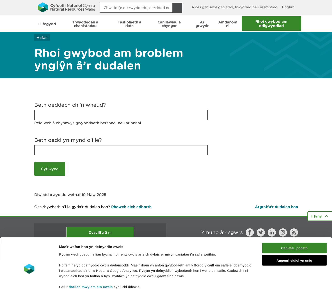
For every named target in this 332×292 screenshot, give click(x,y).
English (288, 7)
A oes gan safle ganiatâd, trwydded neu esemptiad (234, 7)
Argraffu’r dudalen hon (276, 207)
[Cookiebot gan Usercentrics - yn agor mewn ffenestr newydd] (29, 283)
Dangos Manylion (250, 283)
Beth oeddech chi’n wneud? (70, 105)
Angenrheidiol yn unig (294, 239)
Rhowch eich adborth (131, 207)
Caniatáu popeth (294, 226)
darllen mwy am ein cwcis (91, 265)
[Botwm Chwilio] (177, 8)
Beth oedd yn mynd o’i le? (68, 140)
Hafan (42, 37)
